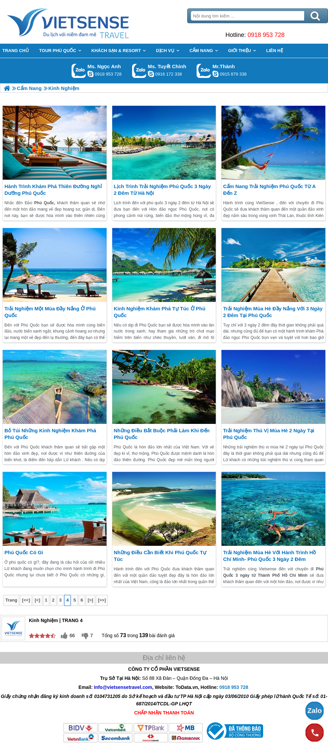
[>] (90, 600)
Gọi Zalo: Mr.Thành (203, 70)
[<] (37, 600)
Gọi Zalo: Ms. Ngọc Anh (78, 70)
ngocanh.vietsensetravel (90, 74)
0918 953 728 (266, 35)
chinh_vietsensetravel (151, 74)
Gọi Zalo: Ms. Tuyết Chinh (139, 70)
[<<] (26, 600)
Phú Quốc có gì (23, 552)
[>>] (102, 600)
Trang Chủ (84, 22)
